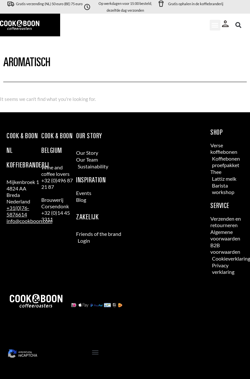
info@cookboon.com (29, 221)
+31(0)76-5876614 (18, 211)
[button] (215, 25)
